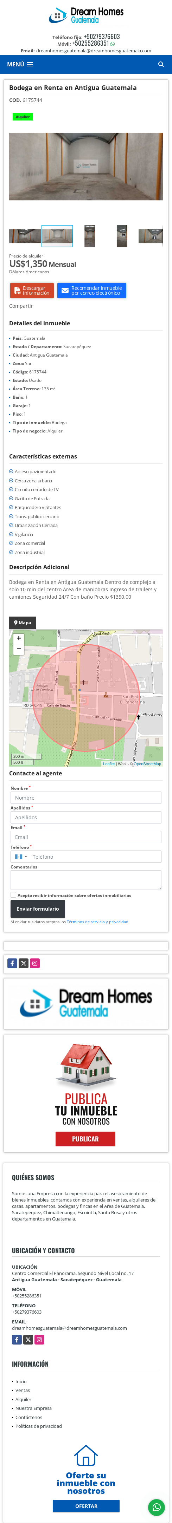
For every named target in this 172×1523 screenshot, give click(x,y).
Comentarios (24, 867)
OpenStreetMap (147, 764)
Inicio (21, 1381)
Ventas (22, 1390)
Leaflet (109, 764)
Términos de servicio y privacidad (97, 921)
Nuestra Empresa (33, 1408)
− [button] (19, 649)
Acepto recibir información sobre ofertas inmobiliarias (74, 895)
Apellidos (22, 808)
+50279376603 (102, 36)
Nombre (21, 788)
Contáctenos (28, 1417)
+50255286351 (90, 42)
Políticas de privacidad (38, 1426)
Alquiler (23, 1399)
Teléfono (21, 847)
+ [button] (19, 639)
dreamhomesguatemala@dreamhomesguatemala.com (69, 1328)
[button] (156, 115)
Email (18, 828)
